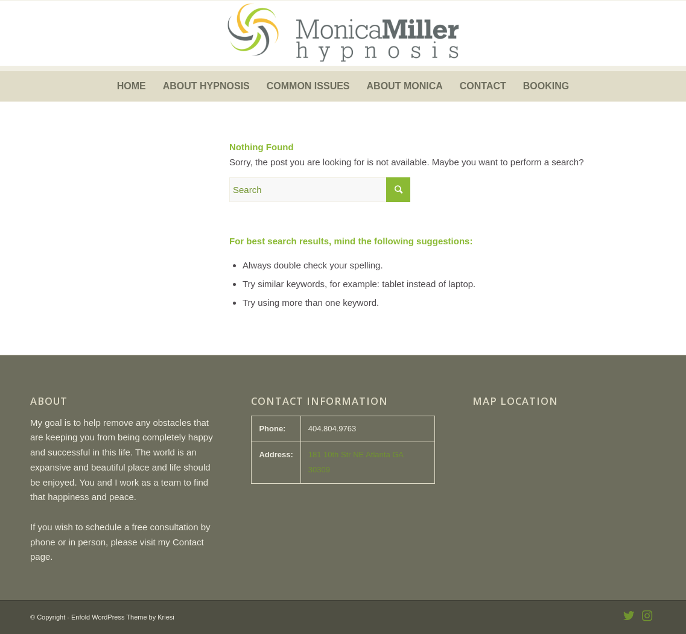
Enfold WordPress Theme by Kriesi (122, 617)
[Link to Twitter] (629, 616)
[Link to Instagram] (647, 616)
